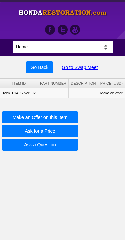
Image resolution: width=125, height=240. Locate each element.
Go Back (40, 67)
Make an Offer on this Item (40, 117)
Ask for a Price (40, 131)
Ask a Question (40, 144)
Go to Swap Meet (80, 67)
